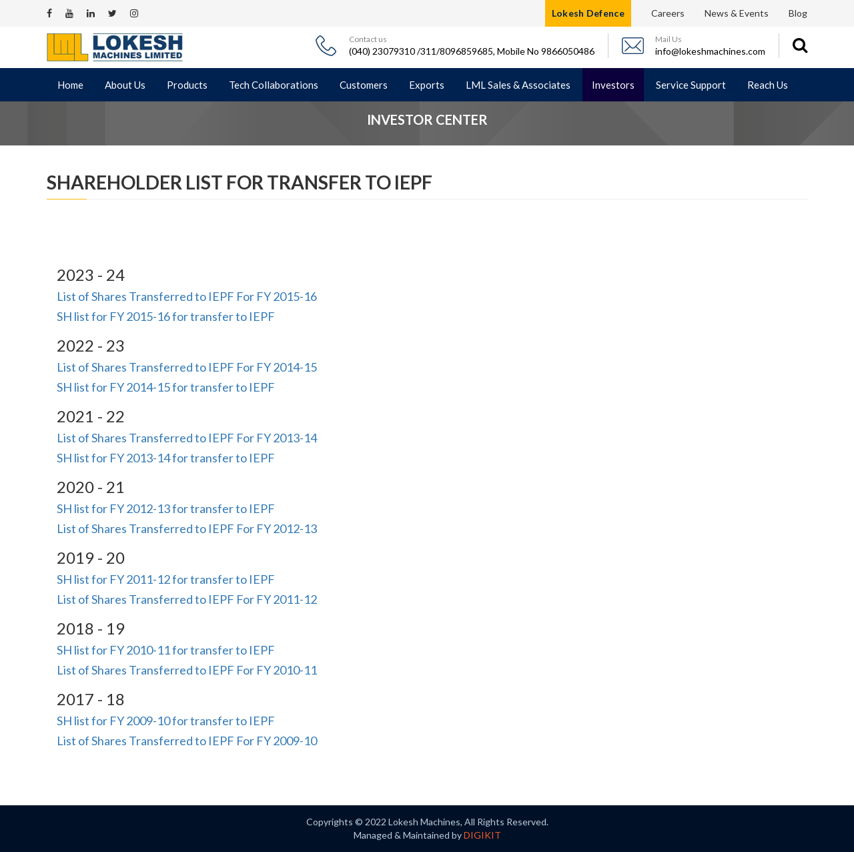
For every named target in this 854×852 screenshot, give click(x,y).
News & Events (737, 13)
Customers (364, 85)
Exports (426, 85)
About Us (125, 85)
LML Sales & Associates (518, 85)
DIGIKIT (482, 835)
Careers (668, 13)
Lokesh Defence (588, 13)
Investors (613, 85)
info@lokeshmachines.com (710, 51)
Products (187, 85)
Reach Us (767, 85)
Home (70, 85)
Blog (798, 13)
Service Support (691, 85)
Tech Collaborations (273, 85)
